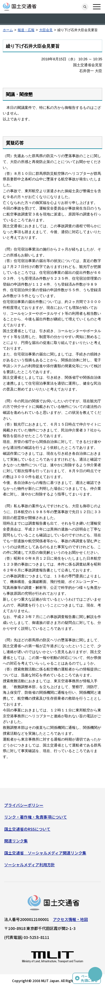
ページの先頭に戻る (89, 978)
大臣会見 (46, 30)
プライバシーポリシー (23, 805)
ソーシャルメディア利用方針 (29, 864)
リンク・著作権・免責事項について (35, 817)
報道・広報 (26, 30)
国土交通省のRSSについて (27, 829)
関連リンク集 (16, 841)
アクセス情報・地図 (70, 919)
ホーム (8, 30)
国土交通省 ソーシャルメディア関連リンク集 (45, 853)
